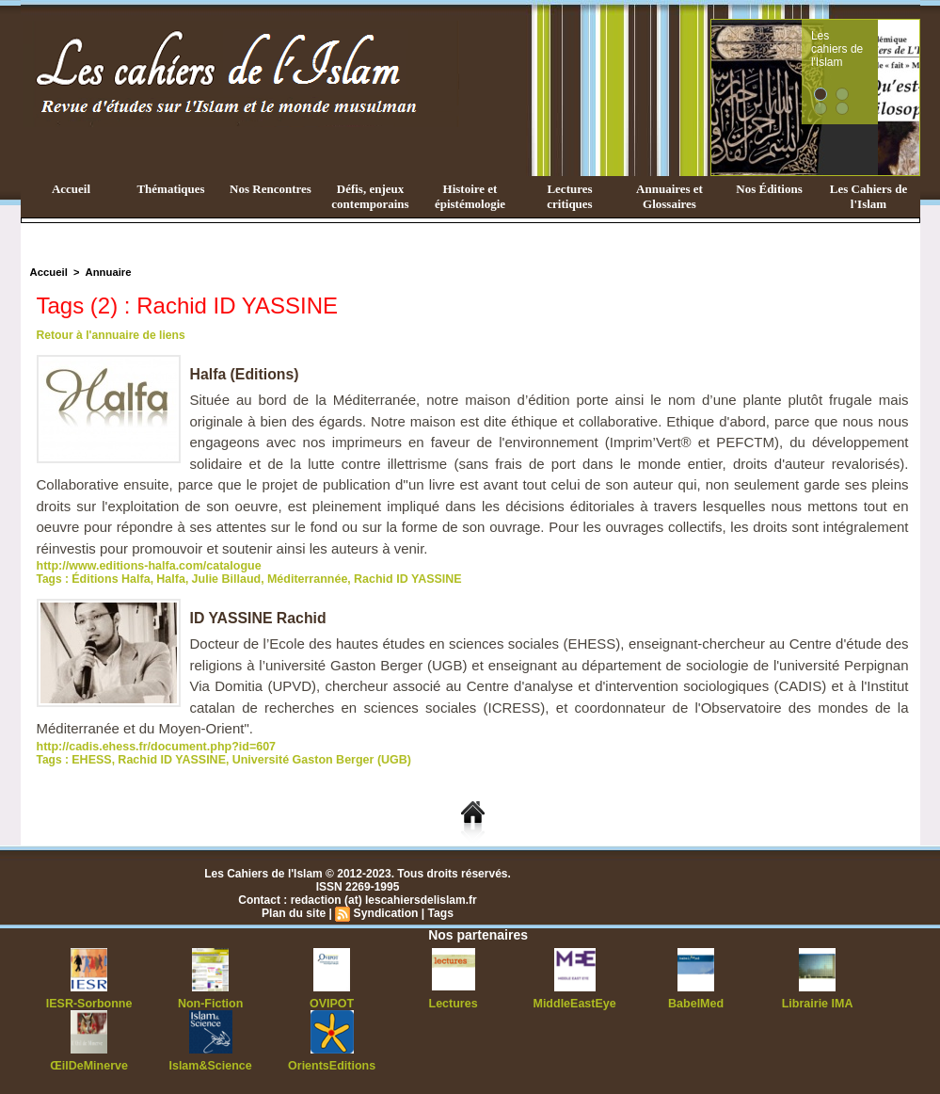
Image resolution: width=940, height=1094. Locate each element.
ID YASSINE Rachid (259, 618)
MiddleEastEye (574, 1003)
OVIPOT (332, 1003)
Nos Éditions (769, 189)
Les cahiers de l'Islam (872, 40)
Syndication (386, 913)
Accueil (71, 189)
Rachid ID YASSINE (395, 579)
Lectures (453, 1003)
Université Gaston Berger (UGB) (312, 759)
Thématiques (170, 189)
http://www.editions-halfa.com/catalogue (145, 565)
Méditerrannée (298, 579)
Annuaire (106, 272)
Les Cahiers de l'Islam (868, 196)
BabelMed (696, 1003)
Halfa (167, 579)
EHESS (91, 759)
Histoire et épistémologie (470, 196)
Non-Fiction (210, 1003)
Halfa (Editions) (245, 374)
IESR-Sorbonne (89, 1003)
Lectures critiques (569, 196)
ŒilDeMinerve (89, 1065)
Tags (440, 913)
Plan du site (294, 913)
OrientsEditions (332, 1065)
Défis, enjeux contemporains (369, 196)
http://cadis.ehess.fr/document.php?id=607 (151, 746)
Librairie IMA (817, 1003)
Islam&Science (210, 1065)
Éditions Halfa (109, 579)
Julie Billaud (220, 579)
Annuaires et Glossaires (669, 196)
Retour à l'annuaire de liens (110, 335)
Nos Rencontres (270, 189)
